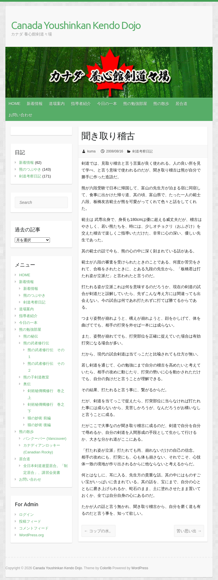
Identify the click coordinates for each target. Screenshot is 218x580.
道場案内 (57, 103)
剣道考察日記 (142, 151)
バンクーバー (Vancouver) (44, 438)
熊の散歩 (161, 103)
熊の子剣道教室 (36, 377)
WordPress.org (31, 535)
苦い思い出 (189, 531)
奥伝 (27, 384)
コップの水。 (98, 531)
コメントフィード (34, 528)
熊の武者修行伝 (36, 343)
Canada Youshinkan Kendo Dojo (76, 25)
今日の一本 (107, 103)
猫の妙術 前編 (39, 418)
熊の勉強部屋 (135, 103)
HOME (14, 103)
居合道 (181, 103)
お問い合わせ (20, 115)
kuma (91, 151)
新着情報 (35, 103)
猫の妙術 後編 (39, 425)
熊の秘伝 (30, 336)
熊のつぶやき (30, 169)
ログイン (26, 514)
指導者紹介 (81, 103)
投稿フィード (30, 521)
